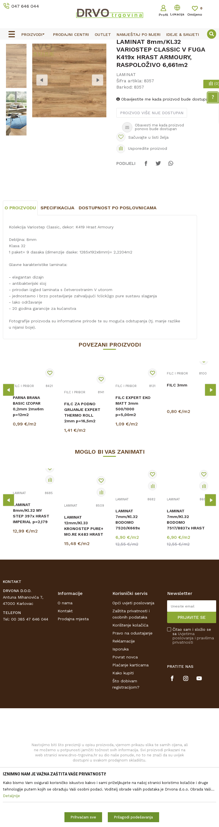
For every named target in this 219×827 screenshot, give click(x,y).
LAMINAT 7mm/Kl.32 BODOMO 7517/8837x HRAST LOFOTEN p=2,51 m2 (186, 578)
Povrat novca (125, 710)
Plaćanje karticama (130, 718)
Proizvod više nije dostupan (151, 158)
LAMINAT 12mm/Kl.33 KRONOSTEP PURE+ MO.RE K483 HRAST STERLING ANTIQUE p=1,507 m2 (84, 585)
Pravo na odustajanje (132, 686)
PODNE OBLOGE (39, 57)
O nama (65, 656)
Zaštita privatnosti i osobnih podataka (131, 667)
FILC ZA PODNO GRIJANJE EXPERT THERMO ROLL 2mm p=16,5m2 (82, 466)
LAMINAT (67, 57)
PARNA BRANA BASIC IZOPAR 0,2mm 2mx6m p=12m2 (28, 460)
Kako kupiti (123, 726)
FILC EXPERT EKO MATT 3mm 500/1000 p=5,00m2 (133, 460)
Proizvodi (11, 57)
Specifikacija (57, 261)
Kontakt (65, 664)
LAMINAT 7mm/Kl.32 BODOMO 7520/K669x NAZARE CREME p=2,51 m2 (131, 578)
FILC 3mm (177, 439)
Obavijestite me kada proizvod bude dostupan (163, 144)
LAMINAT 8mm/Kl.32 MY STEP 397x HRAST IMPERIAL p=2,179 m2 (31, 570)
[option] (109, 45)
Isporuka (120, 702)
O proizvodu (20, 261)
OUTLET (109, 45)
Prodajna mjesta (73, 672)
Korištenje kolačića (130, 678)
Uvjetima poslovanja (183, 689)
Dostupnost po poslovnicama (118, 261)
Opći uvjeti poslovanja (133, 656)
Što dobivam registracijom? (125, 737)
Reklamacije (123, 694)
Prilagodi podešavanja (133, 817)
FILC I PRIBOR (23, 440)
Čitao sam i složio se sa (193, 689)
